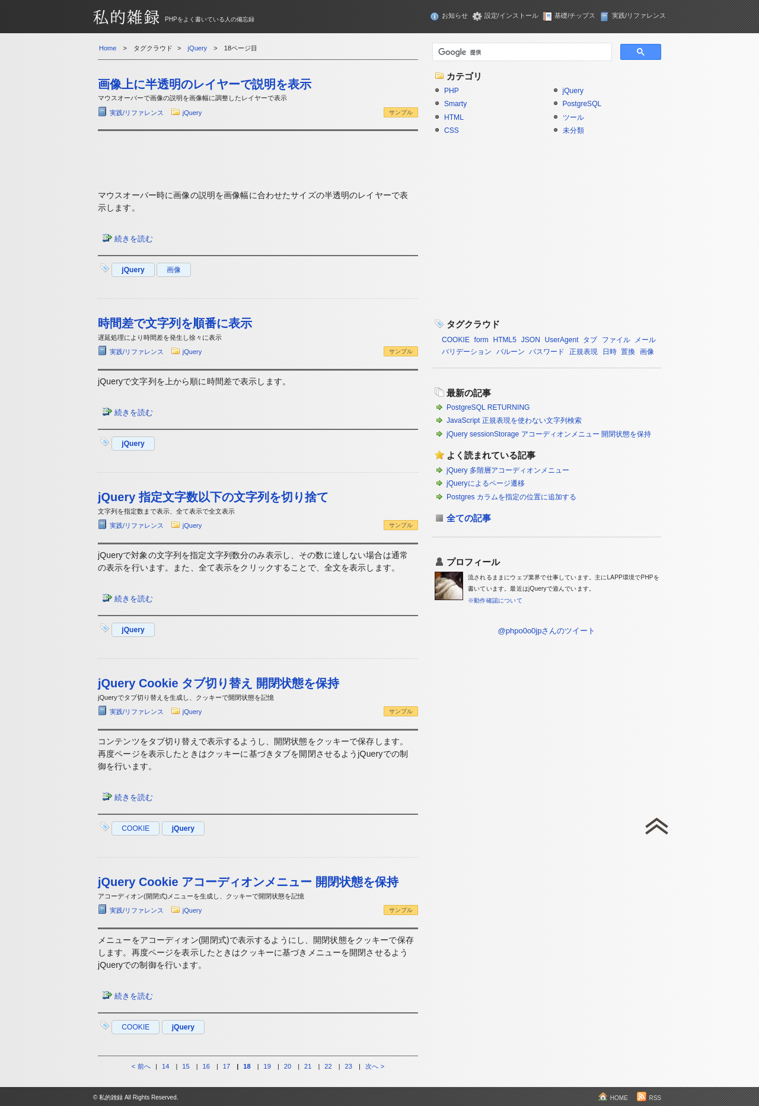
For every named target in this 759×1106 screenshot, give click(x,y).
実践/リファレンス (639, 15)
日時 (609, 352)
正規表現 (583, 352)
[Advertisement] (258, 158)
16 (206, 1066)
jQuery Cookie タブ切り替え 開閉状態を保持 (218, 683)
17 (226, 1066)
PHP (451, 91)
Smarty (455, 104)
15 (185, 1066)
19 (267, 1066)
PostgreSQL (582, 104)
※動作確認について (495, 600)
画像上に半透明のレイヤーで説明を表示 (204, 84)
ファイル (616, 340)
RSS (655, 1098)
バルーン (510, 352)
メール (645, 340)
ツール (573, 117)
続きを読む (133, 238)
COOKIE (135, 828)
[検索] (521, 52)
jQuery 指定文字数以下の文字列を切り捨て (213, 496)
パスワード (547, 352)
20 (287, 1066)
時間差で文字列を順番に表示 (175, 323)
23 (348, 1066)
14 (165, 1066)
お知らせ (455, 15)
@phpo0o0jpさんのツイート (547, 630)
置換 (628, 352)
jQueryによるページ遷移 (486, 483)
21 (307, 1066)
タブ (590, 340)
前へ (144, 1066)
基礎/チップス (574, 15)
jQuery (192, 112)
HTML (454, 117)
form (481, 340)
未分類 (573, 130)
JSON (530, 340)
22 (327, 1066)
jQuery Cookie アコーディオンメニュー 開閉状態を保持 (248, 881)
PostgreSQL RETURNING (488, 407)
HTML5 (504, 340)
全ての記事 (469, 518)
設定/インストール (511, 15)
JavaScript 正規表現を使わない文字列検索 (514, 420)
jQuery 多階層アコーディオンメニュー (508, 470)
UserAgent (561, 340)
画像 (174, 270)
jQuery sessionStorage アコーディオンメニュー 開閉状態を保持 (549, 434)
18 (246, 1066)
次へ (371, 1066)
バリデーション (467, 352)
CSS (451, 130)
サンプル (401, 112)
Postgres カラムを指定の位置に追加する (511, 497)
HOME (619, 1098)
